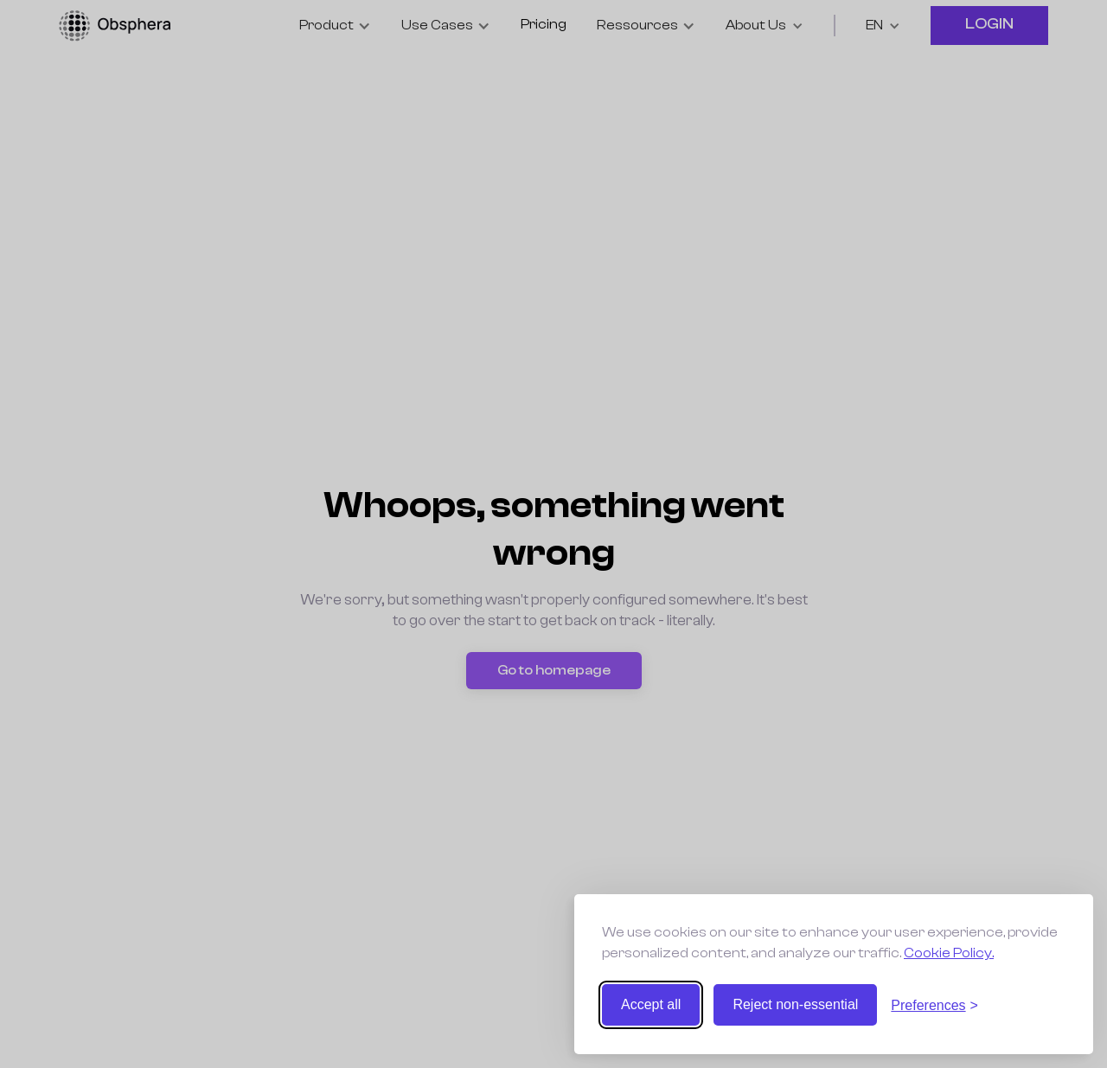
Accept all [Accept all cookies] (651, 1004)
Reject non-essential (795, 1004)
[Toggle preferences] (934, 1005)
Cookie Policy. (949, 953)
